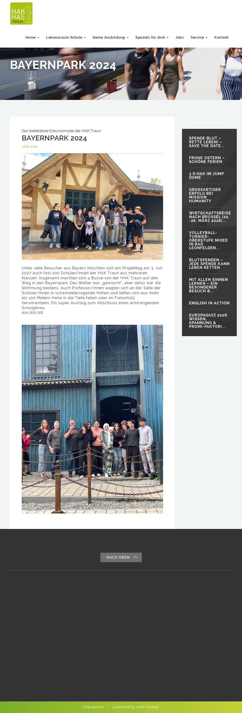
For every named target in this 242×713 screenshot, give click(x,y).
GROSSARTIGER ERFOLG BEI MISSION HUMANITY (205, 195)
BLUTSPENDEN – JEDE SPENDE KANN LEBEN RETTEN (209, 264)
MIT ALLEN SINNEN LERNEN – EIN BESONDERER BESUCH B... (208, 285)
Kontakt (221, 40)
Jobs (179, 40)
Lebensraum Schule (64, 40)
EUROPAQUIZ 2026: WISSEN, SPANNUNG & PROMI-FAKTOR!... (208, 321)
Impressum (93, 707)
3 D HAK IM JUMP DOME (206, 175)
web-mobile (147, 707)
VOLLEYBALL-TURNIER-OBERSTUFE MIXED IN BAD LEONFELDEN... (208, 240)
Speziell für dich (151, 40)
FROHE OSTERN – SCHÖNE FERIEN (207, 160)
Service (198, 40)
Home (31, 40)
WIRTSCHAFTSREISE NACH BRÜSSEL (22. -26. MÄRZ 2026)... (209, 217)
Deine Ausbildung (109, 40)
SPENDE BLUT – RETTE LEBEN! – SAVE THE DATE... (207, 142)
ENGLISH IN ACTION (209, 303)
